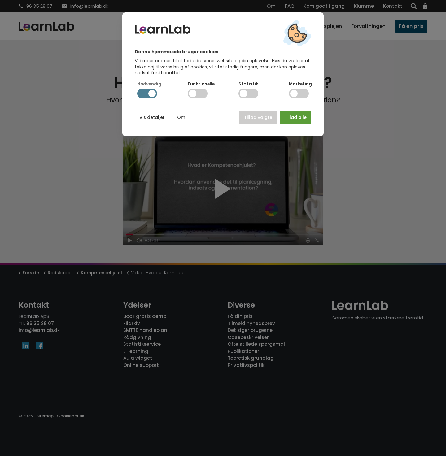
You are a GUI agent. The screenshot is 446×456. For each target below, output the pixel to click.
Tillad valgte (258, 117)
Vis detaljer (152, 117)
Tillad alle (296, 117)
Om (181, 117)
